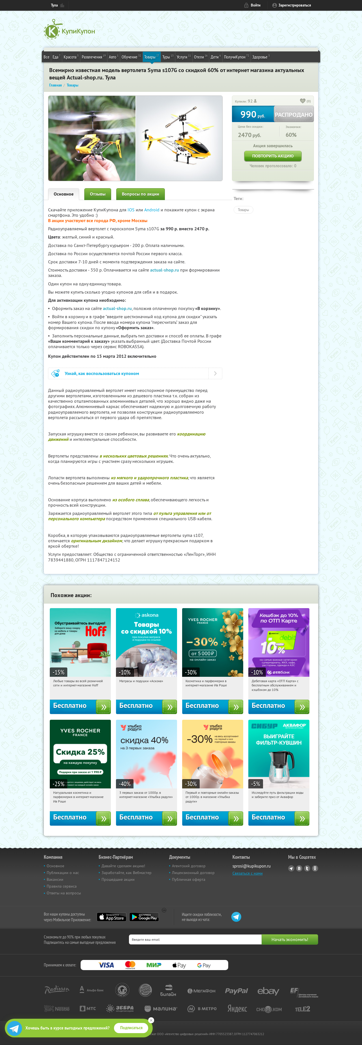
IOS (132, 210)
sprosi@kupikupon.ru (251, 866)
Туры (168, 56)
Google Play (144, 917)
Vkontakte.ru (299, 868)
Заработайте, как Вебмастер (127, 872)
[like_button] (303, 101)
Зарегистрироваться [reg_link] (295, 5)
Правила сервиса (62, 886)
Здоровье (261, 56)
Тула (54, 5)
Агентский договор (189, 865)
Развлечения (94, 56)
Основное (64, 194)
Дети (216, 56)
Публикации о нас (63, 872)
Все (46, 57)
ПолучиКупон (236, 56)
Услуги (184, 56)
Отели (201, 56)
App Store (111, 917)
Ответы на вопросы (64, 893)
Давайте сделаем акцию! (123, 865)
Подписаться (131, 1027)
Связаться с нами (247, 873)
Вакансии (55, 879)
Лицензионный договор (193, 872)
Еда (57, 56)
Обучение (131, 56)
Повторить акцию (273, 156)
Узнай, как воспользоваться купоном (102, 373)
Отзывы (97, 194)
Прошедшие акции (118, 879)
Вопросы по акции (140, 194)
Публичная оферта (188, 879)
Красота (71, 56)
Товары (151, 56)
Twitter (307, 868)
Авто (113, 56)
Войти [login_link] (255, 5)
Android (152, 210)
